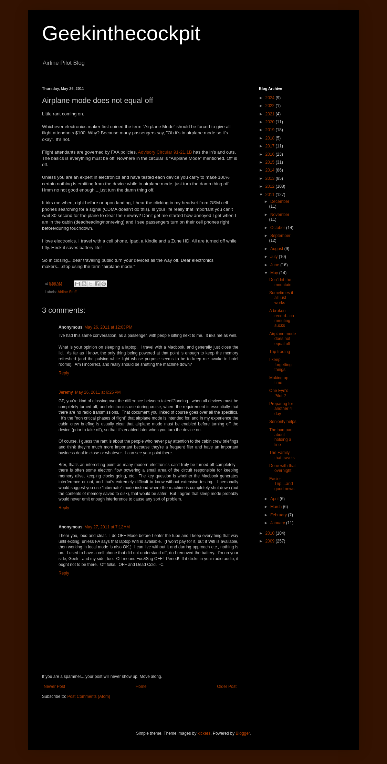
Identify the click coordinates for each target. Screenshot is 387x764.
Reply (64, 373)
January (278, 522)
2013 (270, 178)
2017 (270, 146)
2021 (270, 114)
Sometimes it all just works (281, 297)
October (278, 227)
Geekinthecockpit (121, 33)
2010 (270, 533)
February (279, 515)
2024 (270, 97)
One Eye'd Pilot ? (279, 393)
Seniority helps (282, 421)
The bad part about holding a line (281, 437)
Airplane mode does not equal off (282, 338)
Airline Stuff (66, 292)
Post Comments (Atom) (88, 696)
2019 (270, 129)
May (274, 272)
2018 (270, 138)
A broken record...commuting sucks (281, 318)
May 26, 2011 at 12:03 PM (108, 327)
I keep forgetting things (280, 364)
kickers (204, 733)
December (279, 201)
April (275, 498)
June (275, 264)
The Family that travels (282, 455)
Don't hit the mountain (280, 282)
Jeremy (66, 392)
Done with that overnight (282, 468)
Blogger (243, 733)
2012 (270, 186)
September (280, 235)
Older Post (227, 686)
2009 (270, 541)
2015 (270, 162)
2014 (270, 170)
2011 (270, 194)
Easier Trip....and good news (281, 483)
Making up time (278, 380)
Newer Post (54, 686)
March (276, 506)
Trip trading (279, 351)
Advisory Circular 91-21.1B (165, 152)
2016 (270, 154)
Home (141, 686)
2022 (270, 105)
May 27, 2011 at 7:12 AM (107, 527)
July (274, 256)
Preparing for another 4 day (281, 408)
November (279, 214)
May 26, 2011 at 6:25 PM (98, 392)
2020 (270, 122)
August (277, 248)
